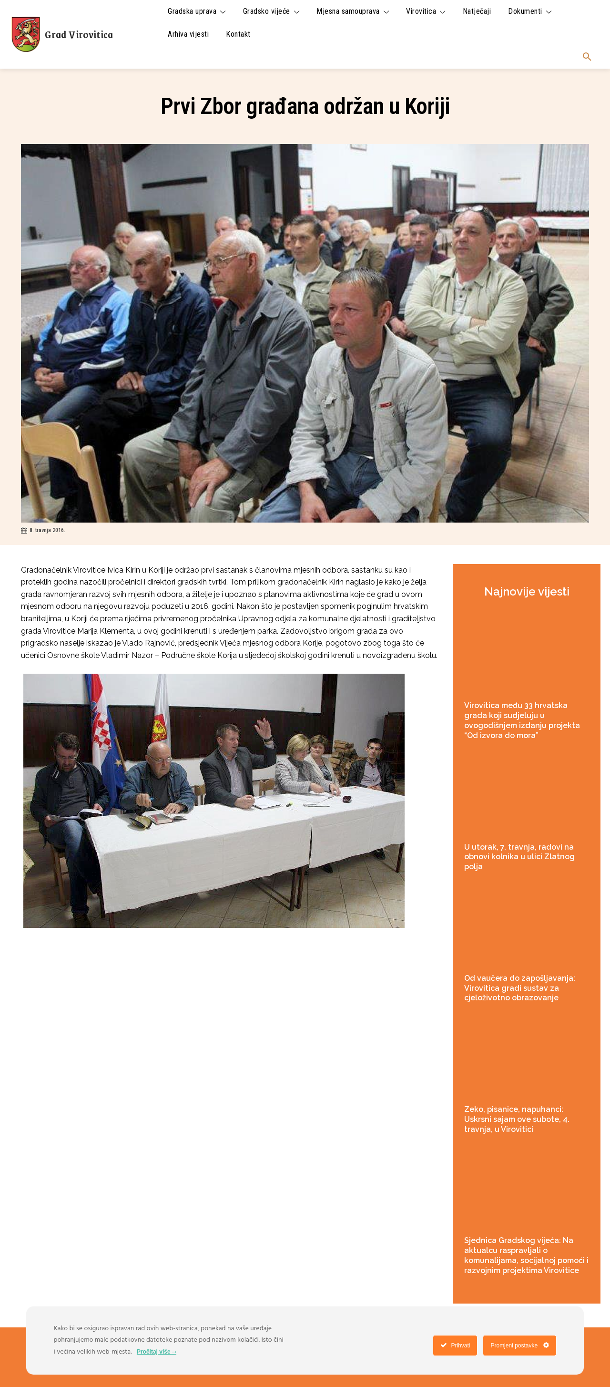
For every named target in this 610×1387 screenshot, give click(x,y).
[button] (587, 57)
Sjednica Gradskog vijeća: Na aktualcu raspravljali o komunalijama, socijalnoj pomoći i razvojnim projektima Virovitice (526, 1255)
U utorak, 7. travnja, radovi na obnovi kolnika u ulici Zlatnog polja (519, 857)
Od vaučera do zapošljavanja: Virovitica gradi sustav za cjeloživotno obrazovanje (519, 988)
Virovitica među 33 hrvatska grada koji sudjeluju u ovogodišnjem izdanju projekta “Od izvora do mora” (522, 720)
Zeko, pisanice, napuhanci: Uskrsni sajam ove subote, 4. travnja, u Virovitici (516, 1119)
